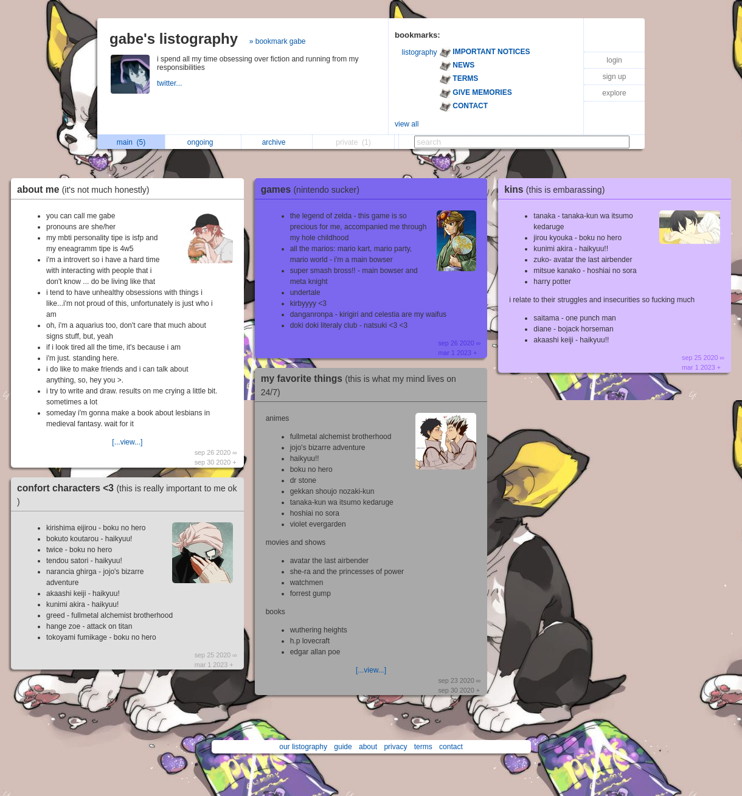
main (131, 142)
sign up (614, 76)
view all (406, 124)
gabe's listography (173, 38)
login (614, 60)
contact (451, 746)
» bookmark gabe (277, 41)
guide (343, 746)
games (313, 189)
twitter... (170, 83)
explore (614, 93)
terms (423, 746)
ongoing (203, 142)
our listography (303, 746)
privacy (395, 746)
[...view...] (127, 442)
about (368, 746)
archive (277, 142)
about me (86, 189)
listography (419, 52)
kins (557, 189)
